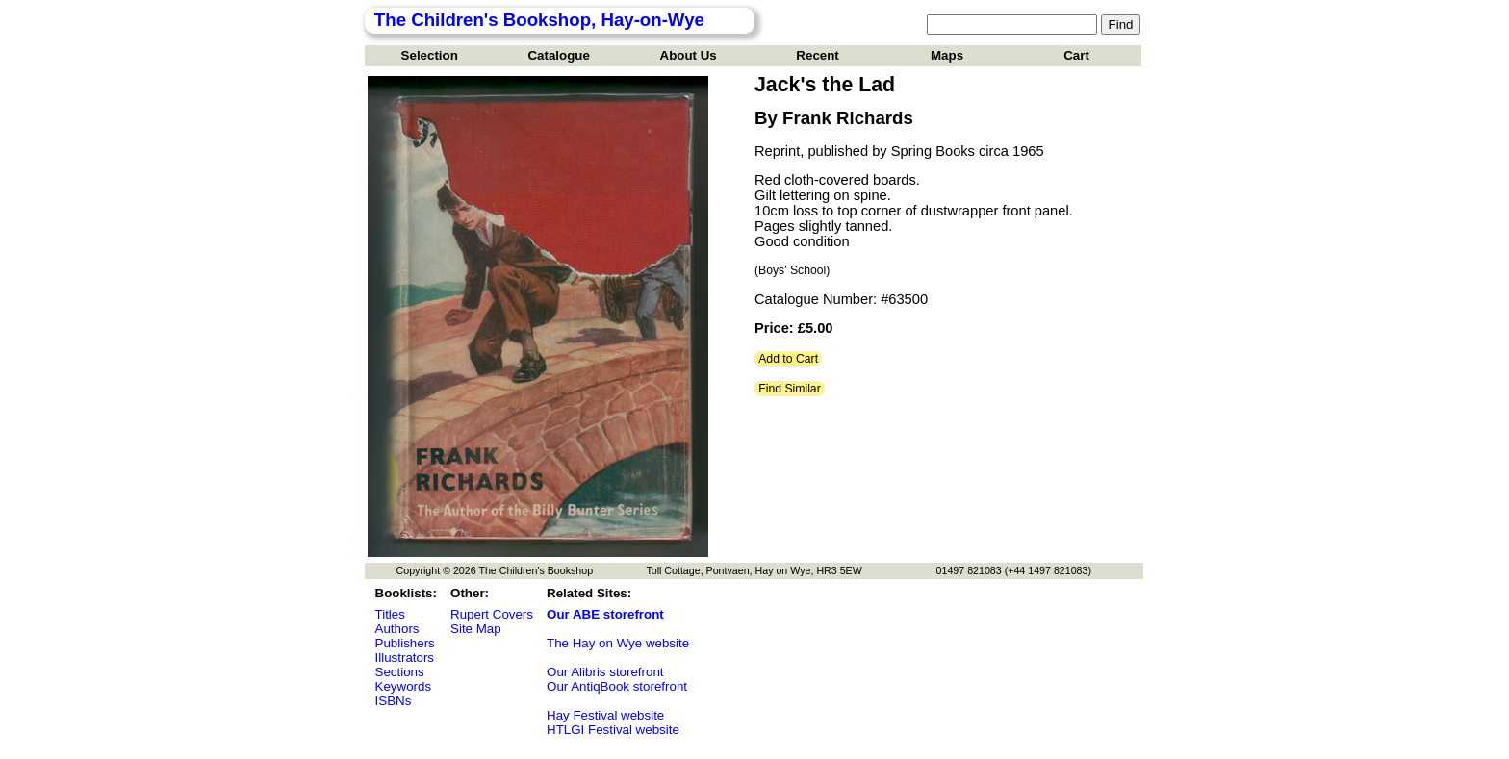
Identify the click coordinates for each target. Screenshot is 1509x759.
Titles (390, 614)
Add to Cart (788, 359)
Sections (399, 672)
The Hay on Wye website (618, 643)
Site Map (475, 628)
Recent (817, 55)
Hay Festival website (605, 715)
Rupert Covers (491, 614)
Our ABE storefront (605, 614)
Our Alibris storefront (605, 672)
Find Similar (789, 388)
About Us (688, 55)
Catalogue (558, 55)
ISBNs (393, 701)
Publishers (405, 643)
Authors (397, 628)
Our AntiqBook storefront (617, 686)
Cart (1076, 55)
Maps (947, 55)
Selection (429, 55)
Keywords (403, 686)
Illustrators (404, 657)
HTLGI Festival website (613, 729)
